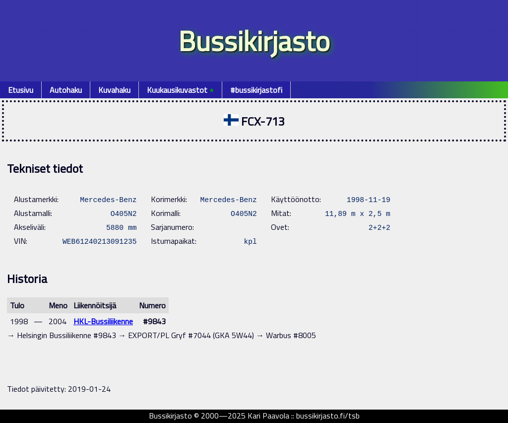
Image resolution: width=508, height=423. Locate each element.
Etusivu (20, 90)
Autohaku (66, 90)
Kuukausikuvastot (180, 90)
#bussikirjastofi (256, 90)
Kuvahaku (114, 90)
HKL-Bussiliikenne (103, 321)
